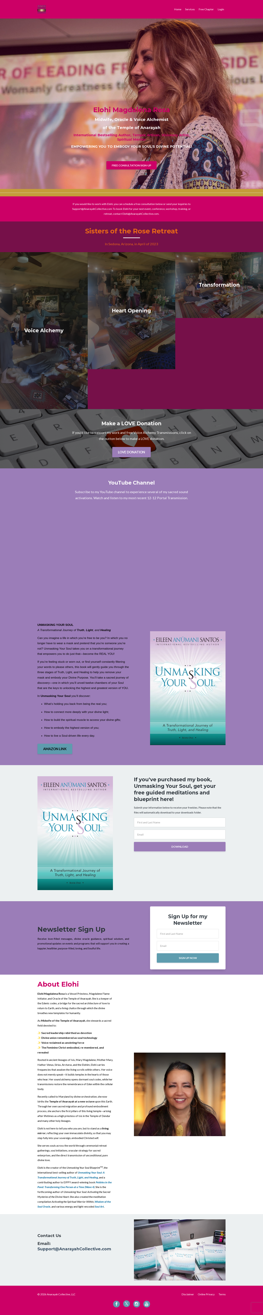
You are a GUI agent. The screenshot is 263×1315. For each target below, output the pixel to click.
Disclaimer (187, 1294)
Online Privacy (206, 1294)
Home (177, 9)
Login (221, 9)
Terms (222, 1294)
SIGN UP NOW (188, 957)
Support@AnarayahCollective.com (74, 1248)
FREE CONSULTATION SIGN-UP (131, 165)
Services (190, 9)
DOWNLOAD (179, 846)
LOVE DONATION (131, 452)
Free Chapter (206, 9)
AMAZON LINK (55, 749)
